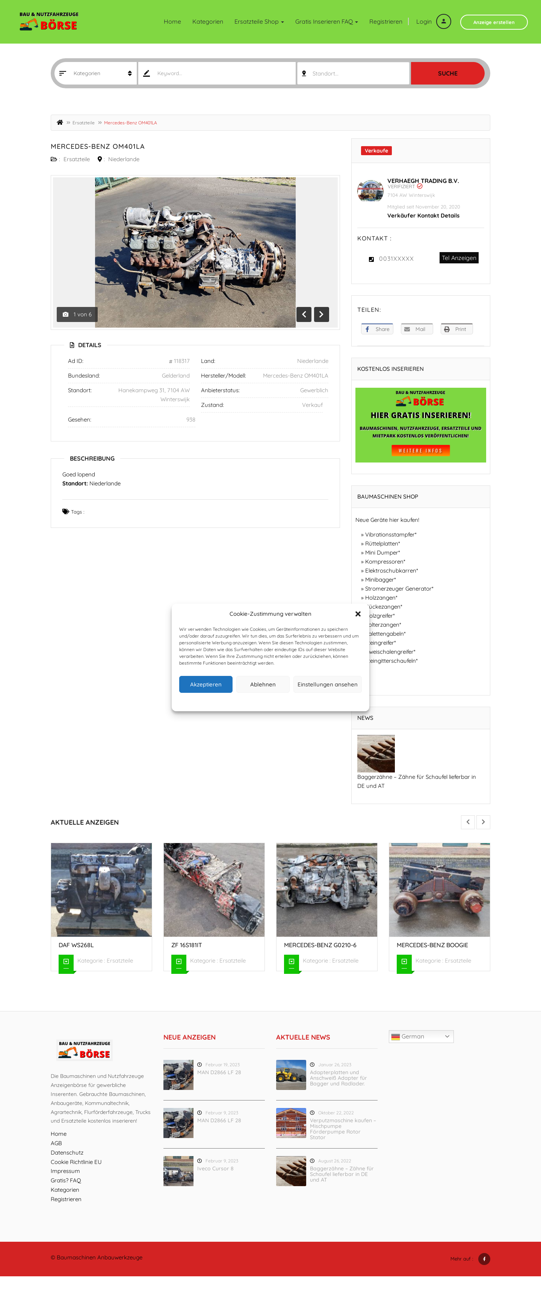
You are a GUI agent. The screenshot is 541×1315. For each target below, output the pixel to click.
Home (172, 21)
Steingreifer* (380, 642)
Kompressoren (384, 561)
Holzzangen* (381, 597)
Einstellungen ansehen (328, 684)
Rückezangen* (383, 606)
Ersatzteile (84, 122)
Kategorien (207, 21)
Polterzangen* (383, 624)
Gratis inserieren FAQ (326, 21)
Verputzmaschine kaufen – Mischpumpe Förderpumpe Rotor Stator (343, 1129)
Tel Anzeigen (459, 257)
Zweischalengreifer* (390, 651)
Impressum (305, 701)
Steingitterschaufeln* (391, 660)
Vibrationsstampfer (390, 534)
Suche (448, 73)
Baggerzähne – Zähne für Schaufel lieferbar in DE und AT (342, 1174)
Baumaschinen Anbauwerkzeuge (99, 1257)
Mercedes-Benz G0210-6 (320, 945)
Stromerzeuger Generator (398, 588)
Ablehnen (263, 684)
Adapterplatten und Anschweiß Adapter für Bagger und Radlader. (338, 1078)
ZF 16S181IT (186, 945)
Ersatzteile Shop (259, 21)
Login (433, 21)
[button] (358, 614)
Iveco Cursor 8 (215, 1168)
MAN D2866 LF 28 (219, 1072)
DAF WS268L (76, 945)
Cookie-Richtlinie (242, 701)
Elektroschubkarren (390, 570)
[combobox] (353, 73)
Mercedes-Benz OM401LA (98, 146)
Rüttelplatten (381, 543)
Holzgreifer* (380, 615)
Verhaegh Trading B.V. (423, 180)
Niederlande (123, 159)
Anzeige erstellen (494, 22)
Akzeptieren (206, 684)
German (407, 1036)
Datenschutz (276, 701)
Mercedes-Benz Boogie (432, 945)
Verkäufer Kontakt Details (423, 215)
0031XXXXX (396, 258)
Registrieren (385, 21)
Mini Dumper (381, 552)
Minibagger (379, 579)
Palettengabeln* (385, 633)
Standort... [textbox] (326, 73)
